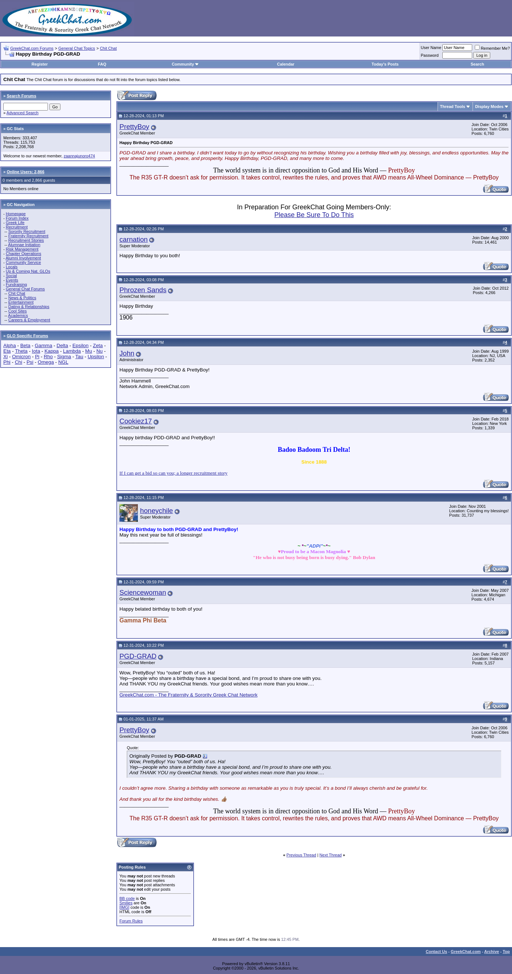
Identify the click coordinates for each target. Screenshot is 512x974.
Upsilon (96, 356)
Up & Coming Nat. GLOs (28, 271)
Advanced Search (23, 113)
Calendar (286, 64)
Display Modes (489, 106)
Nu (99, 351)
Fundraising (16, 284)
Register (40, 64)
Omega (46, 362)
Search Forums (21, 96)
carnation (133, 239)
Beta (25, 345)
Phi (6, 362)
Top (506, 951)
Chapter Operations (23, 253)
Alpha (9, 345)
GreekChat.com (466, 951)
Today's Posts (385, 64)
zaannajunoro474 (79, 156)
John (126, 353)
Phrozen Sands (143, 290)
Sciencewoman (142, 592)
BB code (127, 898)
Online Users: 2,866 (25, 172)
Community (185, 64)
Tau (79, 356)
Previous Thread (301, 855)
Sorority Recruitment (26, 231)
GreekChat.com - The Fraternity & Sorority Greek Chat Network (188, 695)
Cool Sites (17, 311)
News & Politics (22, 298)
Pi (37, 356)
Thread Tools (452, 106)
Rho (48, 356)
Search (477, 64)
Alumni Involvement (23, 258)
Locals (12, 267)
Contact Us (436, 951)
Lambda (72, 351)
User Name (431, 47)
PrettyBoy (134, 126)
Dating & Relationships (28, 306)
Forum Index (17, 218)
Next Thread (331, 855)
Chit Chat (108, 48)
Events (12, 280)
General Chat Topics (76, 48)
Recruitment (17, 227)
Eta (7, 351)
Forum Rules (131, 921)
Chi (18, 362)
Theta (21, 351)
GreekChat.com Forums (31, 48)
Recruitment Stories (26, 240)
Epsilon (80, 345)
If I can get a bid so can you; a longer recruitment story (173, 473)
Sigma (64, 356)
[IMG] (124, 907)
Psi (30, 362)
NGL (63, 362)
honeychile (156, 510)
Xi (5, 356)
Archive (491, 951)
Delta (62, 345)
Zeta (98, 345)
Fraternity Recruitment (28, 236)
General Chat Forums (25, 289)
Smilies (125, 903)
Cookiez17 (135, 421)
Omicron (21, 356)
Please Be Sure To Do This (313, 215)
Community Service (23, 262)
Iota (36, 351)
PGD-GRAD (138, 656)
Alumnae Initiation (24, 244)
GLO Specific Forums (27, 336)
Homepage (16, 214)
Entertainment (20, 302)
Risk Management (22, 249)
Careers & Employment (29, 320)
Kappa (52, 351)
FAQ (102, 64)
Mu (88, 351)
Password (430, 55)
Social (11, 275)
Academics (18, 315)
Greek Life (15, 222)
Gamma (43, 345)
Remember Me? (492, 48)
